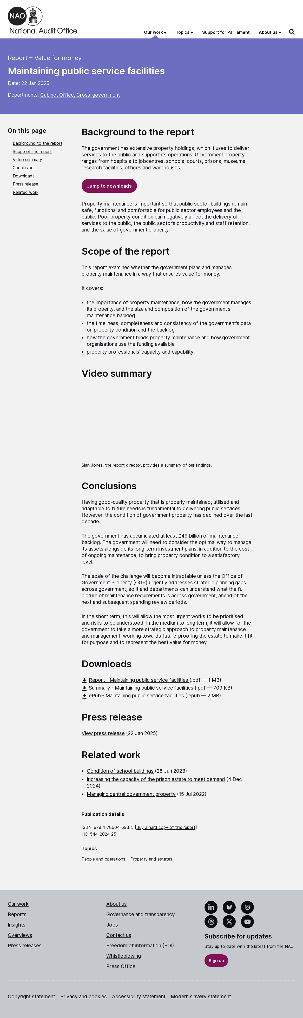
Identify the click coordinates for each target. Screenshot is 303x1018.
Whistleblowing (123, 956)
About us (116, 904)
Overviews (20, 935)
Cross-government (98, 95)
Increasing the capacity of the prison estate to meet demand (156, 779)
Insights (16, 925)
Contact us (118, 935)
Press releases (25, 946)
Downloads (24, 176)
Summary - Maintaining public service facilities (138, 688)
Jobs (112, 925)
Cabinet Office (57, 95)
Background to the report (37, 143)
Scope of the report (32, 151)
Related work (25, 192)
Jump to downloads (109, 186)
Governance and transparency (140, 914)
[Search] (292, 32)
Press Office (120, 966)
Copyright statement (31, 997)
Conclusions (24, 167)
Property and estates (151, 859)
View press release (103, 733)
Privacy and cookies (83, 997)
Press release (25, 184)
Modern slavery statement (201, 997)
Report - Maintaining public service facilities (135, 680)
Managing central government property (131, 794)
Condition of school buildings (120, 771)
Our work (18, 904)
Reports (17, 914)
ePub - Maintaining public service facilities (133, 696)
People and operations (103, 859)
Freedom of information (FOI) (140, 946)
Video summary (27, 159)
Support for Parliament (226, 32)
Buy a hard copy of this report (165, 827)
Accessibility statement (139, 997)
